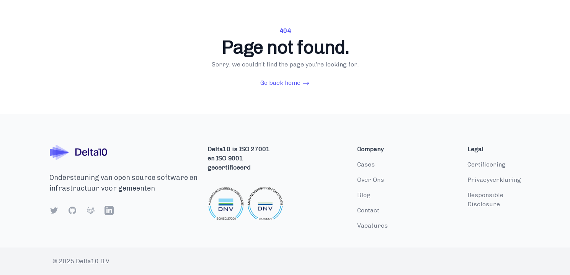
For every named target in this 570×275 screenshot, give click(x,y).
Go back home (285, 83)
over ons (370, 179)
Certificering (486, 164)
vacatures (372, 225)
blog (364, 195)
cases (366, 164)
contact (368, 210)
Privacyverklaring (494, 179)
